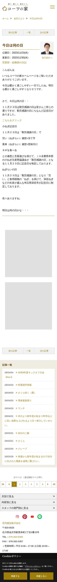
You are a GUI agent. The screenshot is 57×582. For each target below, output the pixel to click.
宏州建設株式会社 (11, 523)
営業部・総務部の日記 (14, 62)
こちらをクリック (12, 120)
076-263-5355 (16, 536)
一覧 (28, 32)
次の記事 (44, 32)
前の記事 (13, 32)
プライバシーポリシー (32, 566)
